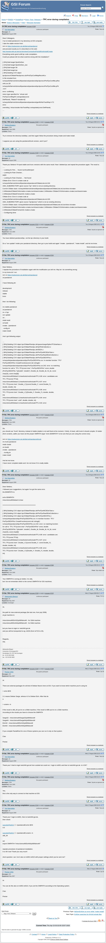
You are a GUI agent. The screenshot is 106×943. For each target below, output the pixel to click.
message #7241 (34, 753)
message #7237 (34, 565)
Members (83, 16)
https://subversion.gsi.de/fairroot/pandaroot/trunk (24, 439)
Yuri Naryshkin (10, 29)
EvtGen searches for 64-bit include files (88, 914)
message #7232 (34, 255)
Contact (34, 934)
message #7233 (34, 414)
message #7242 (34, 777)
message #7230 (34, 153)
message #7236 (34, 475)
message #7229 (34, 122)
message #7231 (34, 224)
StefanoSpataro (10, 125)
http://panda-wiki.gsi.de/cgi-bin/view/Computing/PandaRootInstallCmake (28, 51)
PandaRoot (19, 19)
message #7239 (34, 593)
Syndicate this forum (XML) (89, 921)
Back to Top (53, 918)
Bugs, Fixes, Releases (33, 19)
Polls (23, 23)
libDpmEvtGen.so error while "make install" (89, 911)
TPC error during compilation (15, 26)
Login (93, 16)
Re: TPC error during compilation (16, 122)
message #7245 (34, 869)
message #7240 (34, 668)
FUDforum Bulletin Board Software (59, 939)
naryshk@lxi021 (8, 825)
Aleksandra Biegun (11, 596)
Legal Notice (52, 934)
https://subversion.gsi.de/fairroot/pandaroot (22, 46)
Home (100, 16)
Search (67, 16)
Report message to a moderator (95, 113)
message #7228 (31, 26)
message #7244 (34, 805)
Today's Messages (13, 23)
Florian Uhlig (9, 672)
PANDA (10, 19)
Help (75, 16)
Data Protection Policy (66, 934)
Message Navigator (33, 23)
